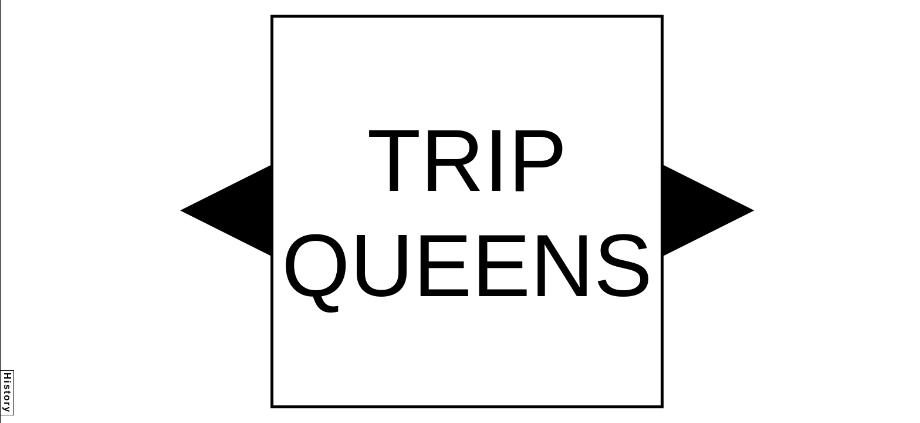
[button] (225, 210)
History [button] (7, 392)
